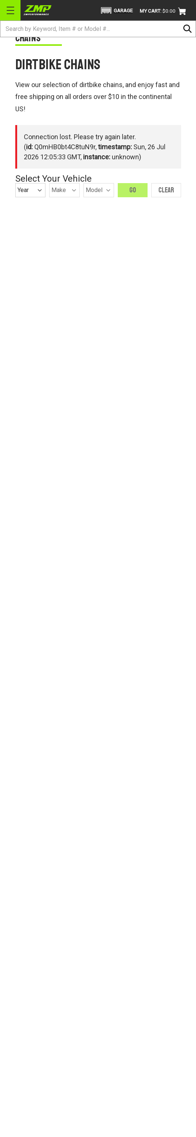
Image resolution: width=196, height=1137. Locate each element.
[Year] (30, 190)
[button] (116, 10)
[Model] (98, 190)
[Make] (64, 190)
